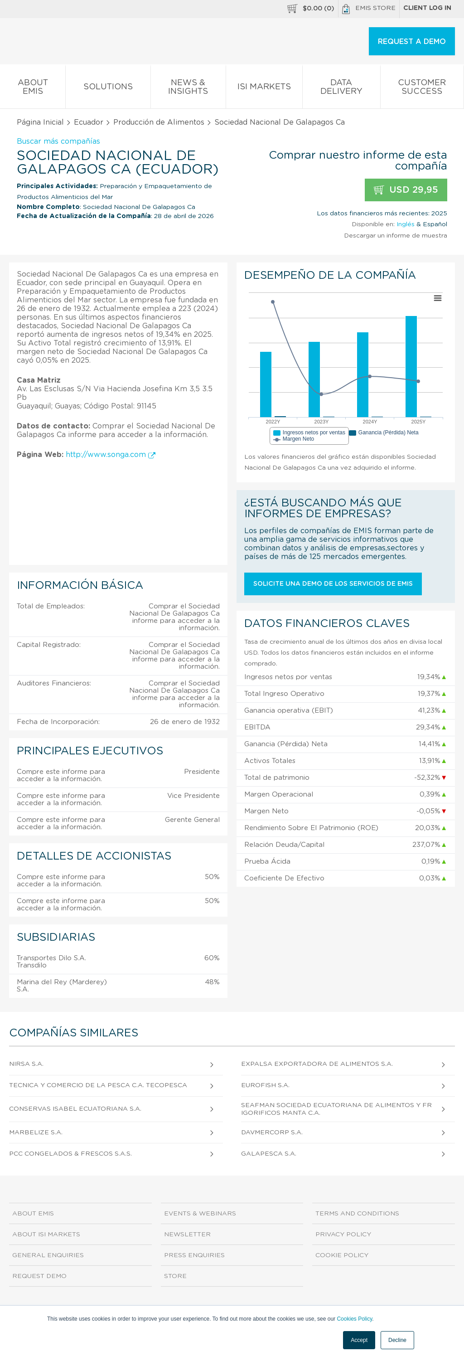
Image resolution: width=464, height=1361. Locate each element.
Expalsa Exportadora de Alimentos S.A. (317, 1064)
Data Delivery (341, 89)
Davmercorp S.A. (272, 1132)
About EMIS (32, 89)
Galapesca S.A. (268, 1154)
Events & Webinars (200, 1213)
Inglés (405, 224)
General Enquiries (48, 1255)
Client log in (427, 8)
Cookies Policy (354, 1319)
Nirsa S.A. (26, 1064)
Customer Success (422, 89)
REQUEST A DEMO (412, 41)
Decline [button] (397, 1340)
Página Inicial (40, 122)
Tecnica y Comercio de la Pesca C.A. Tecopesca (98, 1085)
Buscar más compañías (58, 141)
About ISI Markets (46, 1234)
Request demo (39, 1276)
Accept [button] (359, 1340)
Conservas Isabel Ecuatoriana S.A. (75, 1109)
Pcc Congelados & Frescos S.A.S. (70, 1154)
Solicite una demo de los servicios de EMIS (333, 584)
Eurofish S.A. (265, 1085)
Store (175, 1276)
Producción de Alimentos (158, 122)
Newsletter (187, 1234)
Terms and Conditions (357, 1213)
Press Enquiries (194, 1255)
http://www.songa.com (110, 454)
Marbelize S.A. (36, 1132)
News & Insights (188, 89)
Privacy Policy (343, 1234)
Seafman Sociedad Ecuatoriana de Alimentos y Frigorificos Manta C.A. (336, 1109)
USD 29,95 (406, 190)
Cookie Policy (341, 1255)
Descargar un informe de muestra (395, 236)
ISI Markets (264, 88)
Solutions (108, 88)
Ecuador (88, 122)
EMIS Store (369, 9)
